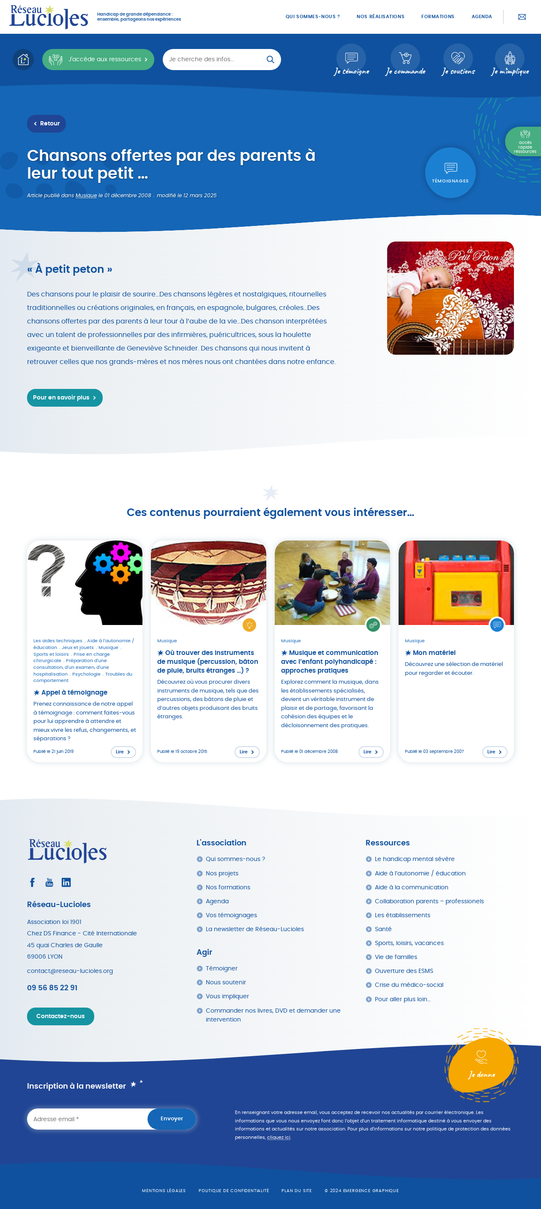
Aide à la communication (411, 887)
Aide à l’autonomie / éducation (420, 873)
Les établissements (402, 915)
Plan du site (296, 1191)
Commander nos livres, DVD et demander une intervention (273, 1015)
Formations (438, 16)
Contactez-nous (522, 17)
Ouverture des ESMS (404, 971)
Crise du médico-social (409, 985)
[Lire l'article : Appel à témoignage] (84, 651)
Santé (383, 929)
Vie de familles (396, 957)
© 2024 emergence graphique (362, 1191)
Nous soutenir (226, 982)
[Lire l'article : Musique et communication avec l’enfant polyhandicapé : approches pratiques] (332, 651)
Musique (86, 195)
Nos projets (222, 873)
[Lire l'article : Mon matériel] (456, 651)
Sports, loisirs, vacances (409, 943)
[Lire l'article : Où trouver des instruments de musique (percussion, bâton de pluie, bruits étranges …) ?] (208, 651)
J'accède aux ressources (94, 59)
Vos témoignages (231, 915)
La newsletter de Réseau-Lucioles (255, 929)
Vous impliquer (227, 996)
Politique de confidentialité (234, 1191)
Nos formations (228, 887)
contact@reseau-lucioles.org (70, 971)
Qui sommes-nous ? (313, 16)
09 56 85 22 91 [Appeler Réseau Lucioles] (52, 988)
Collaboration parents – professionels (429, 901)
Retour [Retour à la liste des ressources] (50, 124)
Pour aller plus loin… (403, 999)
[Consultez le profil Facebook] (32, 882)
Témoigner (222, 968)
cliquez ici (278, 1137)
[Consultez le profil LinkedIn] (66, 882)
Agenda (482, 16)
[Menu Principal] (523, 141)
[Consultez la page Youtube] (49, 882)
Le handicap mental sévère (415, 859)
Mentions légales (164, 1191)
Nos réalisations (380, 16)
